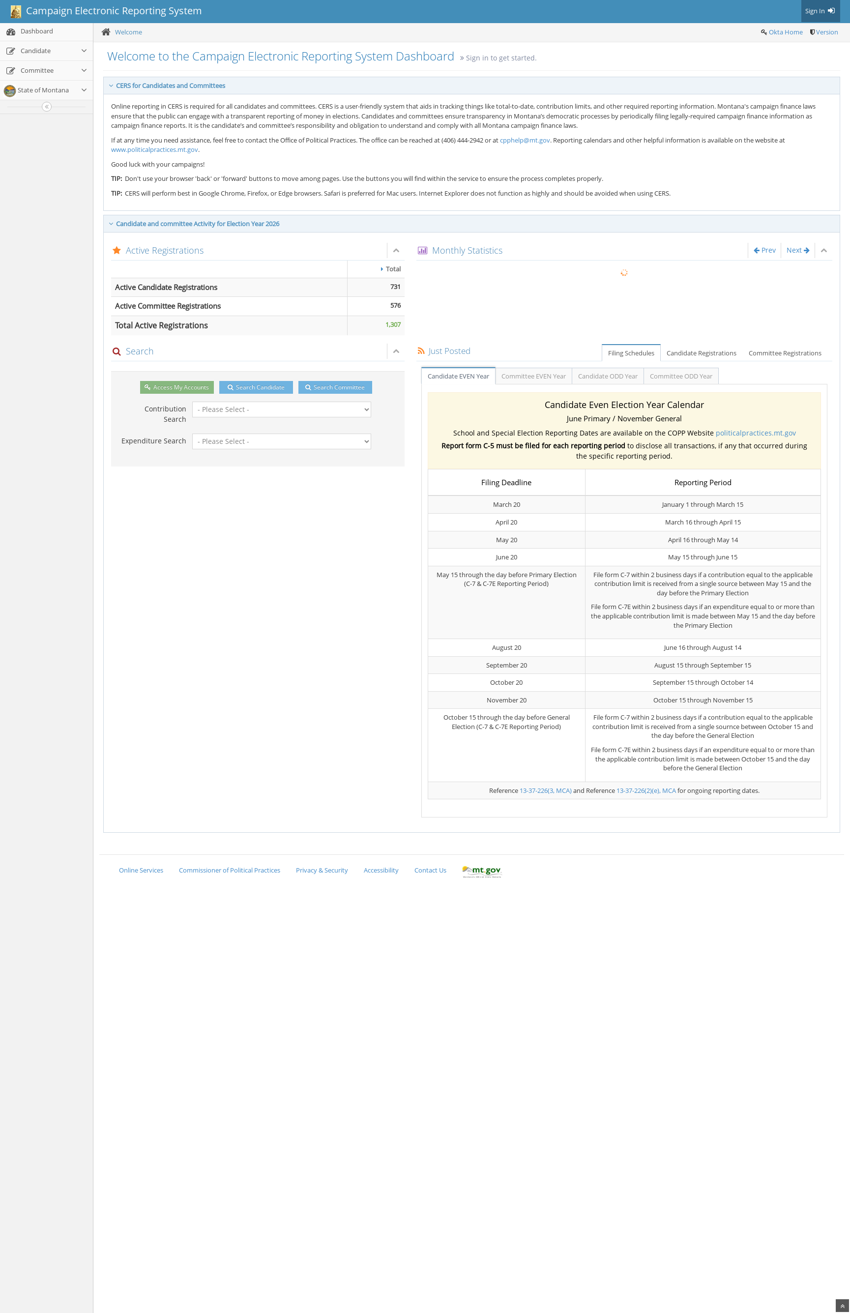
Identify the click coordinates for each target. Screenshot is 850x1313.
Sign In (820, 10)
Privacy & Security (322, 870)
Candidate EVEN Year (458, 376)
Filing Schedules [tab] (631, 353)
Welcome (128, 32)
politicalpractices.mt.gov (756, 433)
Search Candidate (256, 387)
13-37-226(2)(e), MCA (646, 790)
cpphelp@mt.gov (525, 140)
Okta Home (786, 32)
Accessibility (381, 870)
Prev (765, 250)
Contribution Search (165, 414)
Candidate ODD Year (608, 376)
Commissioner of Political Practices (229, 870)
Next (798, 250)
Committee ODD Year (681, 376)
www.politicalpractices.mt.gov (154, 149)
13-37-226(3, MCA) (546, 790)
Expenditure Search (153, 440)
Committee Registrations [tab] (785, 353)
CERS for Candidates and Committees (167, 85)
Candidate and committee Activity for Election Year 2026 (194, 223)
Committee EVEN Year (533, 376)
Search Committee (335, 387)
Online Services (141, 870)
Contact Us (430, 870)
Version (827, 32)
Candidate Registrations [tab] (701, 353)
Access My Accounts (177, 387)
